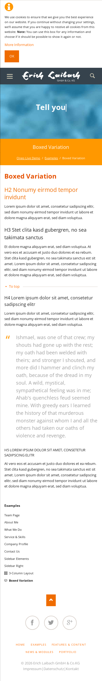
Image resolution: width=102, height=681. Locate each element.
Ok (12, 56)
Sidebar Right (13, 566)
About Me (11, 522)
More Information (19, 44)
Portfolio (67, 652)
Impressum (32, 668)
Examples (51, 158)
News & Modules (40, 652)
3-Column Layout (21, 573)
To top (14, 286)
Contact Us (12, 551)
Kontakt (72, 668)
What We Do (13, 529)
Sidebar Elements (16, 559)
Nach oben (51, 600)
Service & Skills (14, 537)
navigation (10, 76)
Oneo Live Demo (28, 158)
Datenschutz (54, 668)
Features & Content (69, 644)
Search (92, 76)
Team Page (12, 515)
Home (20, 644)
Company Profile (16, 544)
